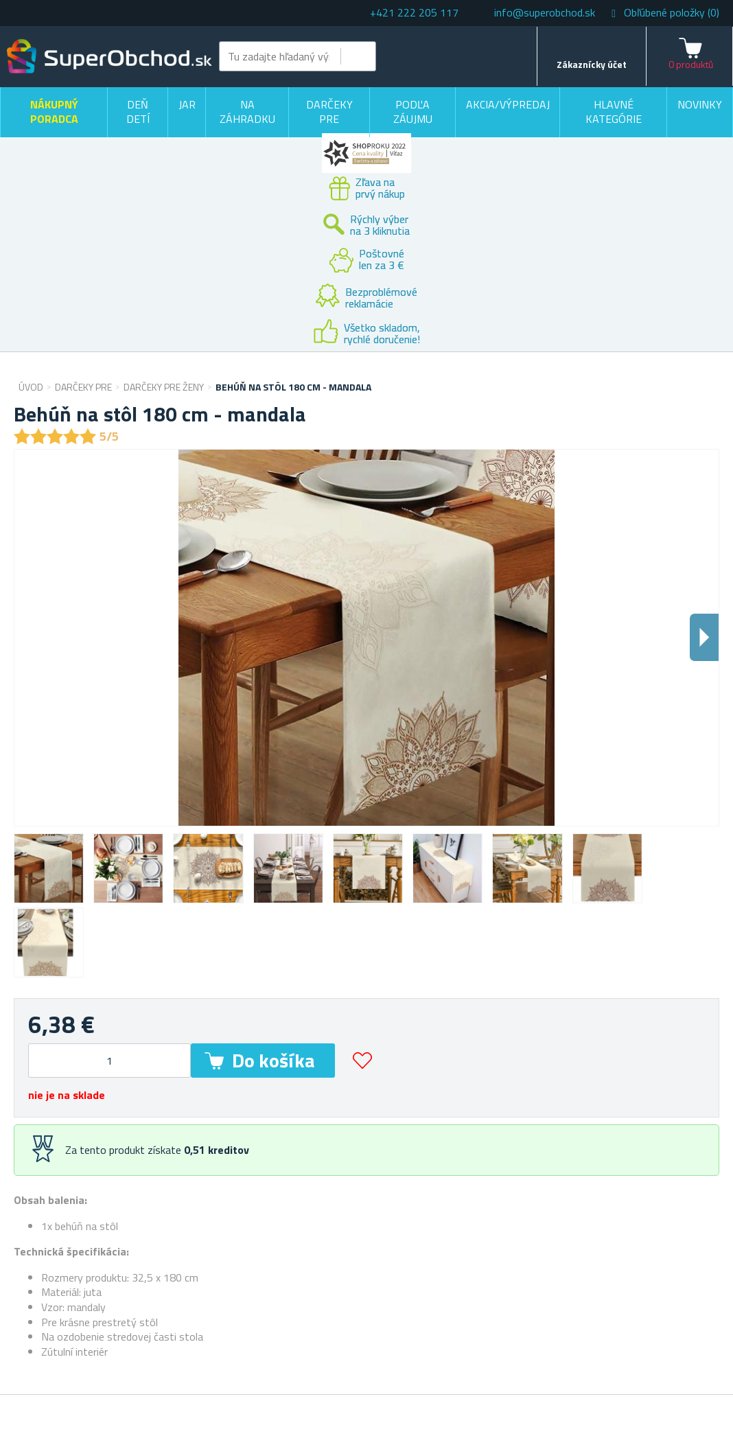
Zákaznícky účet (592, 64)
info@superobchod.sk (544, 12)
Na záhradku (247, 112)
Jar (187, 104)
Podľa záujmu (412, 112)
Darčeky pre (329, 112)
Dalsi (704, 637)
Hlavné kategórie (613, 112)
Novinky (699, 104)
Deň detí (138, 112)
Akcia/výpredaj (508, 104)
